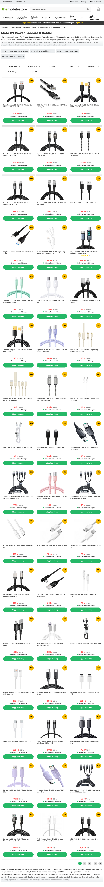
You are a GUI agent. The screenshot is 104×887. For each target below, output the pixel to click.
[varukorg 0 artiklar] (98, 9)
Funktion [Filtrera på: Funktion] (52, 66)
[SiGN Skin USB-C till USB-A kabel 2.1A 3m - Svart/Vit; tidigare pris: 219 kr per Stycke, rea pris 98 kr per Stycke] (52, 94)
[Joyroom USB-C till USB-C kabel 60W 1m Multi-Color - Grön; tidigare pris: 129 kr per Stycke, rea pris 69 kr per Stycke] (18, 289)
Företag (83, 2)
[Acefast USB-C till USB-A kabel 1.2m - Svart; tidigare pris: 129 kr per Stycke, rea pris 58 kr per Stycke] (18, 632)
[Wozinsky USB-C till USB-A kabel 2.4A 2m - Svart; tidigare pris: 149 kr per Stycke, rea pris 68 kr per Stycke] (85, 289)
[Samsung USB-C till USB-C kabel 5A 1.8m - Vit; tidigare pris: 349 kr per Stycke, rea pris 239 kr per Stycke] (85, 681)
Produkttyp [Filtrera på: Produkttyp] (32, 66)
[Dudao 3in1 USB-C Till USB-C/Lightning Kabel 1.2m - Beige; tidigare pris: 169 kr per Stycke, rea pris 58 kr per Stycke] (18, 387)
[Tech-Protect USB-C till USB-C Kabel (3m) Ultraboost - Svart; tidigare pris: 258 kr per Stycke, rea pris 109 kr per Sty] (18, 143)
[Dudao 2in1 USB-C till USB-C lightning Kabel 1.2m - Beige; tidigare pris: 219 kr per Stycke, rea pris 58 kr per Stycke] (85, 338)
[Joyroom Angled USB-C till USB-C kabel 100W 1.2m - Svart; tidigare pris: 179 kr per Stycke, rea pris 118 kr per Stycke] (85, 94)
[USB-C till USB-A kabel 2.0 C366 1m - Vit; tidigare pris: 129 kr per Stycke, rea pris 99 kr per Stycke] (18, 436)
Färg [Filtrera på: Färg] (71, 66)
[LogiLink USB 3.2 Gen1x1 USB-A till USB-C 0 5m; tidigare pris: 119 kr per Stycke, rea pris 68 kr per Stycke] (18, 240)
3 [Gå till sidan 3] (89, 863)
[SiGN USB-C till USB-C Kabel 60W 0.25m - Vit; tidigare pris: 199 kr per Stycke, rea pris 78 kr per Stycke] (85, 534)
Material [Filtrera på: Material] (91, 66)
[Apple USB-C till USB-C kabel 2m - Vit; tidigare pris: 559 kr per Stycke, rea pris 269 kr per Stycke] (18, 730)
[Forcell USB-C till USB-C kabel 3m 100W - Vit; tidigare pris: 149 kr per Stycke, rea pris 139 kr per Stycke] (18, 534)
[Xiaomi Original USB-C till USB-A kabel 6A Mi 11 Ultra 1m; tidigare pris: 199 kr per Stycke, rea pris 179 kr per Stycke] (18, 681)
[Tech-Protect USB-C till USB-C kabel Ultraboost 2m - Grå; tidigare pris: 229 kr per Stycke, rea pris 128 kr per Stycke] (18, 192)
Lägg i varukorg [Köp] (18, 120)
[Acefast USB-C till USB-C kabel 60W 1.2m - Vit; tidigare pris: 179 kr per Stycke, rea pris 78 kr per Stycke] (85, 583)
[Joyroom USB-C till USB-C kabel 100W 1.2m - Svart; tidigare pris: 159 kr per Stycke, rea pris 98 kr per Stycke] (52, 143)
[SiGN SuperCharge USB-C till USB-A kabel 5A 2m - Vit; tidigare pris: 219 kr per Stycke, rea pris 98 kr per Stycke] (52, 632)
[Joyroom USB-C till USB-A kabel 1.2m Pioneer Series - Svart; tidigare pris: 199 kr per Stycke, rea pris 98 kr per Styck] (18, 828)
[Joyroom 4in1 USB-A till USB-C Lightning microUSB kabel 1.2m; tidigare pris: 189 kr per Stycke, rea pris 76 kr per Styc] (18, 485)
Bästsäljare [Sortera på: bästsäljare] (13, 66)
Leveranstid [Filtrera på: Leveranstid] (32, 72)
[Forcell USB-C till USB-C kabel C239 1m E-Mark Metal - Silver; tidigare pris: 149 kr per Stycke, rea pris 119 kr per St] (52, 387)
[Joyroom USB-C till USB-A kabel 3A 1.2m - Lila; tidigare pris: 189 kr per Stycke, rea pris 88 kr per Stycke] (18, 779)
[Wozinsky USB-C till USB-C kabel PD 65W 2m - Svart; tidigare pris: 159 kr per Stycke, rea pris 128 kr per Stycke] (52, 192)
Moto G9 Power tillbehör (41, 28)
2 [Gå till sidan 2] (84, 863)
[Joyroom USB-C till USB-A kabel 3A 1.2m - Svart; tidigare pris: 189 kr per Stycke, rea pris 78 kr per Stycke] (85, 730)
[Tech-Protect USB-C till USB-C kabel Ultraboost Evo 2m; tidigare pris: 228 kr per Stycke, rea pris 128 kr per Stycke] (18, 583)
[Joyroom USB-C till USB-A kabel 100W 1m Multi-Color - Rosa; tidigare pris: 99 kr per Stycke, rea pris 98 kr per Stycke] (52, 485)
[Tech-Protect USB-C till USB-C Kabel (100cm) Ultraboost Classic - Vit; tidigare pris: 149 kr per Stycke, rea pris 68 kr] (52, 828)
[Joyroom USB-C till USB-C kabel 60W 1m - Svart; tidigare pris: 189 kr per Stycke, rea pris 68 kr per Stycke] (52, 681)
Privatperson (74, 2)
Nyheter (92, 2)
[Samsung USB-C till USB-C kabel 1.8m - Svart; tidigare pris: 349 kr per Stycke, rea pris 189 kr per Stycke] (52, 436)
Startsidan (4, 28)
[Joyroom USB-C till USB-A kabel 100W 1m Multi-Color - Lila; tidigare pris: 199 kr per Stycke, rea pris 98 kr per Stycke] (52, 338)
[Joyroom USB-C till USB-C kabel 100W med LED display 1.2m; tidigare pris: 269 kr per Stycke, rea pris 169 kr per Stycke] (85, 240)
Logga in (98, 2)
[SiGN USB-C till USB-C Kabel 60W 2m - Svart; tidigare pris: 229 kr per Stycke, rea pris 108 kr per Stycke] (85, 828)
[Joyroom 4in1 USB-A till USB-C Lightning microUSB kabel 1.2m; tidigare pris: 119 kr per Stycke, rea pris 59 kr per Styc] (85, 779)
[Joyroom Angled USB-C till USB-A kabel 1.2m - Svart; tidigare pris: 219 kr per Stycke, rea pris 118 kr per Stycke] (18, 338)
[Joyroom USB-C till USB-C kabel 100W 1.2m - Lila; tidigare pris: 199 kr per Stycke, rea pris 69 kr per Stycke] (52, 779)
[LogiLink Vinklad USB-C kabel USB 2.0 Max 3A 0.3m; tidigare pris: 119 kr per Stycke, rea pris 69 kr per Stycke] (52, 583)
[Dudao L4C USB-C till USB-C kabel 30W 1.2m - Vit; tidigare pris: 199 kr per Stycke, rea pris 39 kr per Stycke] (85, 387)
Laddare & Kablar (59, 28)
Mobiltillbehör (16, 28)
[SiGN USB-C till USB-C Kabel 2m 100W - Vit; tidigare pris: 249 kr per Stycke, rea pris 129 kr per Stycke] (52, 289)
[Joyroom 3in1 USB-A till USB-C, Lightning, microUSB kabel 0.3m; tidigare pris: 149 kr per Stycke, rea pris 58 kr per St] (85, 485)
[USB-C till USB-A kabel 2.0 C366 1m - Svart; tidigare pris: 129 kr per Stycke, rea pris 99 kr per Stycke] (85, 632)
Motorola (26, 28)
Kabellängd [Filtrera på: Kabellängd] (12, 72)
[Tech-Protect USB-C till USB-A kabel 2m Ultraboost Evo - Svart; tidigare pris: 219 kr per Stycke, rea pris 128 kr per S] (18, 94)
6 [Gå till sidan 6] (95, 863)
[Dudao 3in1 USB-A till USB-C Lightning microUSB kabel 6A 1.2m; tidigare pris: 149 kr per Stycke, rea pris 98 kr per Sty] (52, 240)
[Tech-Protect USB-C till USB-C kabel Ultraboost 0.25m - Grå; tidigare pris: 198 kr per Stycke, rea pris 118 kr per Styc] (52, 730)
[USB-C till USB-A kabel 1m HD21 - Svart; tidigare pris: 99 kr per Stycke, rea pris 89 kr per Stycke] (85, 192)
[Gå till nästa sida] (100, 863)
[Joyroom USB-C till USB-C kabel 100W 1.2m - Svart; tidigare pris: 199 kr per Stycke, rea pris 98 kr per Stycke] (85, 436)
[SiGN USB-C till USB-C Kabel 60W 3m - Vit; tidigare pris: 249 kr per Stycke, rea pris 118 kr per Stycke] (52, 534)
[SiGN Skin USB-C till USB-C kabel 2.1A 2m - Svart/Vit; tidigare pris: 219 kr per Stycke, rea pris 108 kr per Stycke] (85, 143)
